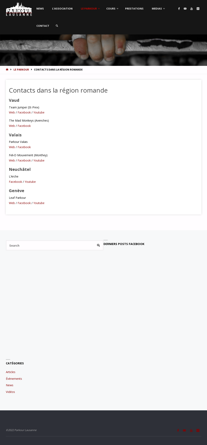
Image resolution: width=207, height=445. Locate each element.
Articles (10, 372)
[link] (57, 25)
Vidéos (10, 392)
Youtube (38, 112)
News (9, 385)
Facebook (24, 112)
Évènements (14, 379)
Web (12, 112)
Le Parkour (21, 69)
